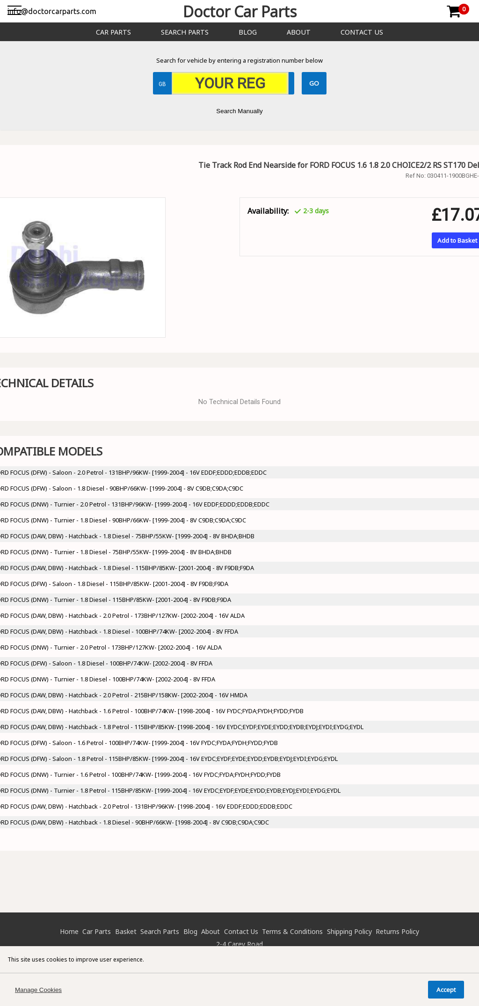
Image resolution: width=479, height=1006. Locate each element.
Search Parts (185, 32)
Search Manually (239, 111)
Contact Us (362, 32)
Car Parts (113, 32)
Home (69, 931)
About (299, 32)
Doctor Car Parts (240, 11)
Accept (446, 989)
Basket (126, 931)
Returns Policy (397, 931)
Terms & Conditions (292, 931)
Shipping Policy (349, 931)
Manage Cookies (38, 989)
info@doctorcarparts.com (51, 11)
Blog (248, 32)
